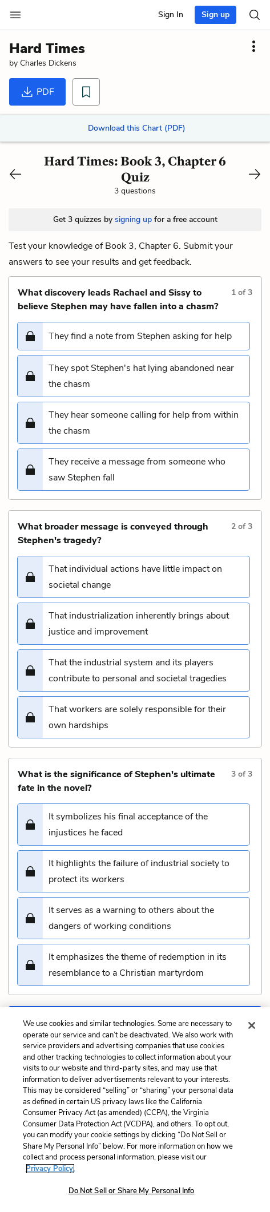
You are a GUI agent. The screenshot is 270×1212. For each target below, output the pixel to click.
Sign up (215, 14)
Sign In (170, 14)
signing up (133, 219)
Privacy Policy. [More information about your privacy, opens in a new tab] (50, 1168)
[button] (133, 336)
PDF (37, 92)
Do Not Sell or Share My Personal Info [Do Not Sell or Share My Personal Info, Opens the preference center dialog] (131, 1191)
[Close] (251, 1025)
